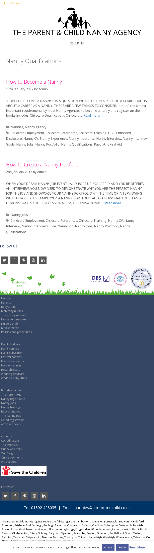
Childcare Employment (27, 133)
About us (7, 436)
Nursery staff (9, 323)
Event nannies (10, 348)
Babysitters (8, 307)
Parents (6, 302)
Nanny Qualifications (76, 144)
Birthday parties (11, 390)
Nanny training (10, 407)
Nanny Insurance (82, 138)
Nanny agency (35, 127)
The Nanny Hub (11, 416)
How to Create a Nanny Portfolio (42, 164)
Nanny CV (30, 138)
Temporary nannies (13, 315)
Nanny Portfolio (47, 144)
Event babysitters (12, 353)
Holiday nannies (11, 365)
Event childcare (10, 344)
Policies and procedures (16, 332)
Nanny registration (13, 399)
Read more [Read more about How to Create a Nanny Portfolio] (113, 203)
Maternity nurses (12, 311)
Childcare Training (92, 133)
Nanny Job (65, 226)
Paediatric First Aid (108, 144)
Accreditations (10, 440)
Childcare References (61, 133)
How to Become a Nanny (34, 81)
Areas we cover (11, 424)
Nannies (17, 127)
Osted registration (12, 420)
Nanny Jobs (25, 144)
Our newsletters (11, 449)
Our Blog (7, 453)
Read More (137, 547)
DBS (111, 133)
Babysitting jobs (11, 411)
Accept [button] (108, 547)
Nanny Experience (53, 138)
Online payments (12, 457)
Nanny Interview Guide (39, 226)
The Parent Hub (11, 394)
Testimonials (9, 445)
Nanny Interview (108, 138)
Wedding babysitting (14, 378)
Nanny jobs (19, 214)
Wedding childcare (12, 374)
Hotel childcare (10, 369)
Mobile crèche (10, 328)
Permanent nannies (13, 319)
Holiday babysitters (13, 361)
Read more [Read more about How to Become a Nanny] (91, 115)
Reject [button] (122, 547)
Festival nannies (11, 357)
